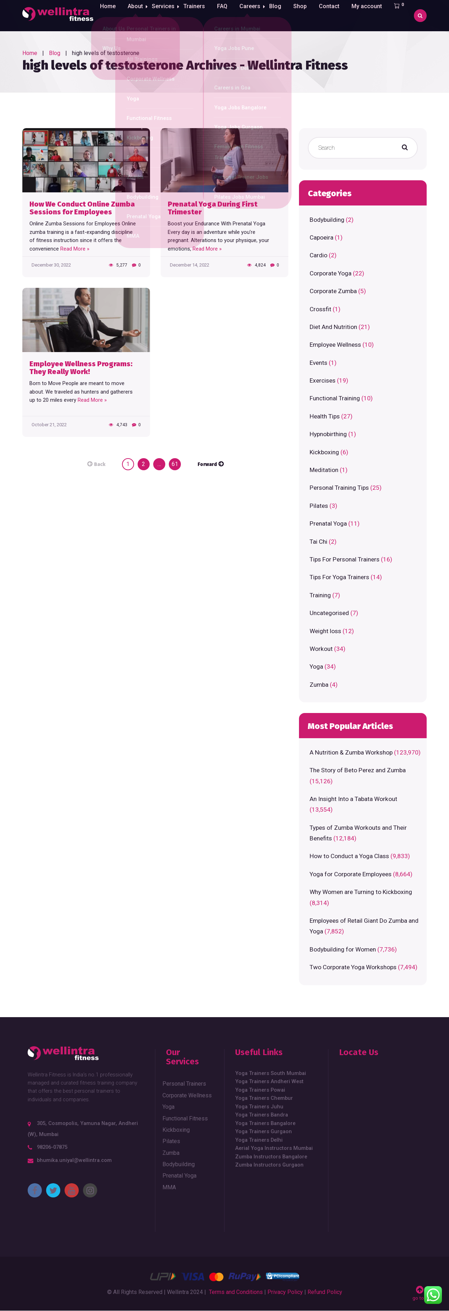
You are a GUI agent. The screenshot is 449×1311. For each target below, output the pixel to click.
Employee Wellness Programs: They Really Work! (81, 368)
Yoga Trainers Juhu (259, 1106)
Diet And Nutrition (333, 326)
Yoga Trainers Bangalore (265, 1123)
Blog (281, 15)
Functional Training (335, 398)
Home (107, 15)
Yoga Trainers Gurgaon (263, 1131)
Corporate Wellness (187, 1095)
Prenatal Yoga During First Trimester (212, 208)
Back (99, 464)
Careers (253, 15)
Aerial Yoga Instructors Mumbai (274, 1148)
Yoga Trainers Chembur (264, 1098)
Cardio (318, 255)
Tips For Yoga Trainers (339, 577)
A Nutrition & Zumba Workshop (351, 752)
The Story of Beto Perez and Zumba (358, 770)
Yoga (316, 666)
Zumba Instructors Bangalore (271, 1156)
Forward (207, 464)
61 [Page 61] (175, 464)
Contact (335, 15)
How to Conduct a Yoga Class (349, 856)
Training (320, 595)
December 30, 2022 (51, 265)
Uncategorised (329, 612)
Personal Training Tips (339, 487)
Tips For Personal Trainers (344, 559)
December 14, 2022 (189, 265)
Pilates (319, 505)
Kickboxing (324, 452)
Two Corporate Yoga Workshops (353, 967)
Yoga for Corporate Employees (351, 874)
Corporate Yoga (330, 273)
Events (318, 362)
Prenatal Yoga (328, 523)
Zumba (319, 684)
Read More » (74, 249)
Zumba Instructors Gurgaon (269, 1165)
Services (164, 15)
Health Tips (325, 416)
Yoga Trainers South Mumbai (270, 1073)
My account (372, 15)
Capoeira (321, 237)
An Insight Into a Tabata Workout (353, 798)
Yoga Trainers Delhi (259, 1140)
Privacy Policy (285, 1292)
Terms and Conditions (236, 1292)
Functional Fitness (185, 1118)
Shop (305, 15)
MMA (169, 1187)
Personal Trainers (184, 1083)
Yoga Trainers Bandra (261, 1115)
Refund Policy (324, 1292)
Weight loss (325, 631)
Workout (321, 648)
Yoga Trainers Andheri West (269, 1081)
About (134, 15)
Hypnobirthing (328, 434)
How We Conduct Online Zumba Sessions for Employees (82, 208)
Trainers (198, 15)
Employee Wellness (335, 344)
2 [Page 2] (143, 464)
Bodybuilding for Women (343, 949)
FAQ (226, 15)
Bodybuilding (327, 219)
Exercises (323, 380)
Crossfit (320, 309)
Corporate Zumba (333, 291)
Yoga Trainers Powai (260, 1090)
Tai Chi (318, 541)
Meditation (324, 469)
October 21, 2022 (49, 424)
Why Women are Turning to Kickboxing (361, 891)
